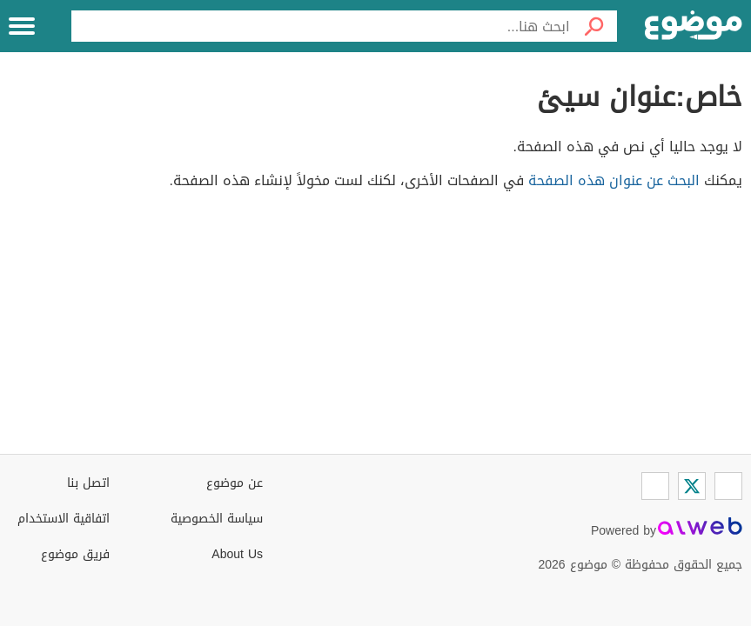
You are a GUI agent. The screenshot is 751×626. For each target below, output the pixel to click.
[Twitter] (692, 486)
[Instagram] (655, 486)
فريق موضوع (75, 554)
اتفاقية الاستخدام (63, 518)
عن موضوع (234, 483)
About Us (237, 554)
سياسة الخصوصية (217, 518)
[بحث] (593, 26)
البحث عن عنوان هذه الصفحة (614, 180)
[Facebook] (728, 486)
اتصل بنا (88, 483)
